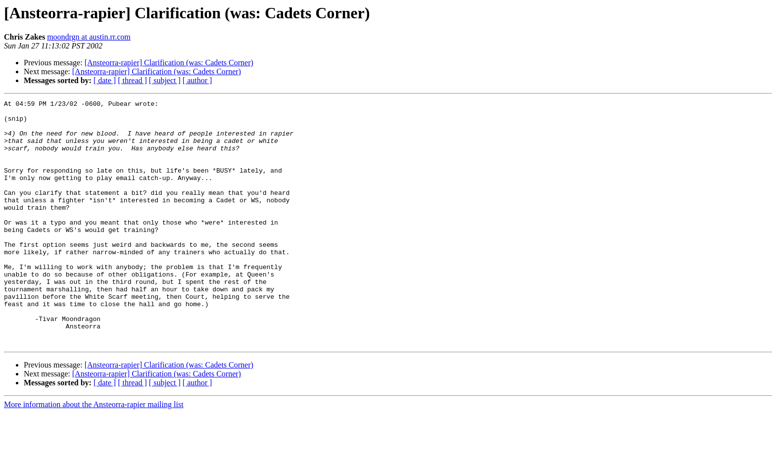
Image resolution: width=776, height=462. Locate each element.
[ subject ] (165, 80)
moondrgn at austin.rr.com (89, 37)
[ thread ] (132, 80)
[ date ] (105, 80)
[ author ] (197, 80)
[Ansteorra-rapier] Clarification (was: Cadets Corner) (169, 62)
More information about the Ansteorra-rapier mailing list (94, 453)
